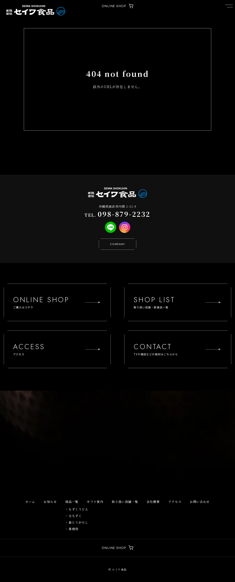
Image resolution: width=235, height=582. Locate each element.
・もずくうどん (76, 509)
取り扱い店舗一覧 (125, 502)
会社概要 (153, 502)
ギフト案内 (95, 502)
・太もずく (73, 516)
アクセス (174, 502)
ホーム (30, 502)
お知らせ (50, 502)
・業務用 (71, 529)
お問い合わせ (200, 502)
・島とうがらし (76, 522)
